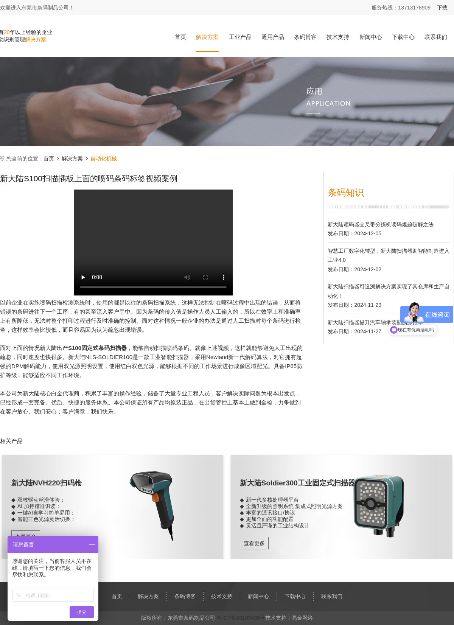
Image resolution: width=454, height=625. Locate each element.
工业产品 (240, 37)
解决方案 (207, 37)
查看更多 (254, 543)
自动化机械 (103, 158)
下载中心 (403, 37)
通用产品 (272, 37)
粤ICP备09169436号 (241, 618)
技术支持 (338, 37)
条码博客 (305, 37)
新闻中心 (370, 37)
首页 (180, 37)
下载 (442, 8)
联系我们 (435, 37)
